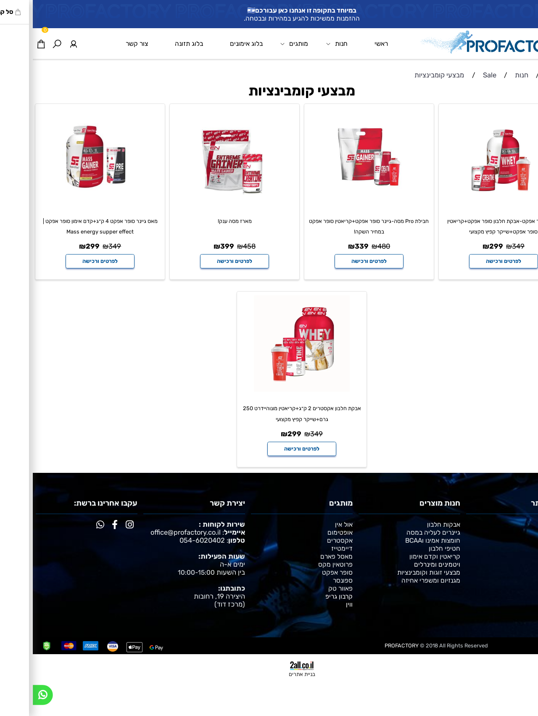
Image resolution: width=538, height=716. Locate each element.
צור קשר (104, 44)
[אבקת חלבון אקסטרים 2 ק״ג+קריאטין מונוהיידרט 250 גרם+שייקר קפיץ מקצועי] (269, 389)
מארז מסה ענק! (202, 221)
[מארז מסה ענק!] (202, 202)
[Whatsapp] (10, 697)
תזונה (527, 532)
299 (463, 246)
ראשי (348, 44)
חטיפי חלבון (411, 548)
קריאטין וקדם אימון (402, 556)
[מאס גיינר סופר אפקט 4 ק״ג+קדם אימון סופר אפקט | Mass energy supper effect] (67, 202)
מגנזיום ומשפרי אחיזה (398, 580)
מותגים (261, 43)
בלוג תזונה (156, 44)
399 (194, 246)
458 (216, 246)
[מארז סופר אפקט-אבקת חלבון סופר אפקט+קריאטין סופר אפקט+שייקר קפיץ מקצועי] (471, 202)
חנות (304, 43)
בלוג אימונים (213, 44)
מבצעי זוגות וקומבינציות (395, 572)
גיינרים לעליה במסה (400, 532)
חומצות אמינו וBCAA (399, 540)
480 (351, 246)
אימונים (525, 540)
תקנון (528, 548)
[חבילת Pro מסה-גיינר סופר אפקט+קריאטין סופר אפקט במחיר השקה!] (336, 202)
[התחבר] (40, 43)
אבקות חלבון (410, 524)
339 (329, 246)
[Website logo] (459, 41)
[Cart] (8, 43)
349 (485, 246)
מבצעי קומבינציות (269, 91)
